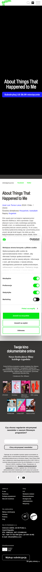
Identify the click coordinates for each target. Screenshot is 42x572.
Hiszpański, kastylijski (28, 211)
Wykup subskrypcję (15, 557)
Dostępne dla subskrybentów (28, 500)
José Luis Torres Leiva (11, 205)
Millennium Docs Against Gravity (24, 396)
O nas (4, 491)
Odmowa (21, 330)
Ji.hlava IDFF (20, 413)
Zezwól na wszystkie (21, 316)
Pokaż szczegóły (28, 308)
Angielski (12, 213)
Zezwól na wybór (21, 323)
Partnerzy (5, 494)
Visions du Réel (30, 413)
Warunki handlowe (8, 499)
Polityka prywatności (9, 496)
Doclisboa (14, 395)
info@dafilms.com (15, 537)
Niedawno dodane (28, 494)
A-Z (24, 491)
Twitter (29, 183)
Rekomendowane (28, 496)
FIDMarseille (10, 413)
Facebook (20, 183)
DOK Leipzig (34, 395)
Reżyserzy (26, 503)
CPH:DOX (5, 395)
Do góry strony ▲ (33, 561)
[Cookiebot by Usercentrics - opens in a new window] (29, 239)
